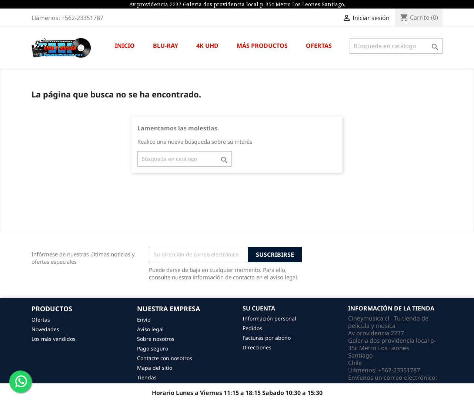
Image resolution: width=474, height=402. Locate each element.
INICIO (125, 45)
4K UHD (207, 45)
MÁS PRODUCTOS (262, 45)
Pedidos (252, 328)
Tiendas (147, 377)
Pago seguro (152, 348)
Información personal (269, 318)
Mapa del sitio (154, 367)
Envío (143, 319)
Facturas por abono (267, 337)
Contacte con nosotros (164, 358)
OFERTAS (319, 45)
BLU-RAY (165, 45)
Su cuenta (259, 308)
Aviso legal (150, 329)
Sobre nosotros (155, 338)
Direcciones (257, 347)
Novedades (45, 329)
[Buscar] (396, 46)
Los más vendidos (53, 338)
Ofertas (40, 319)
